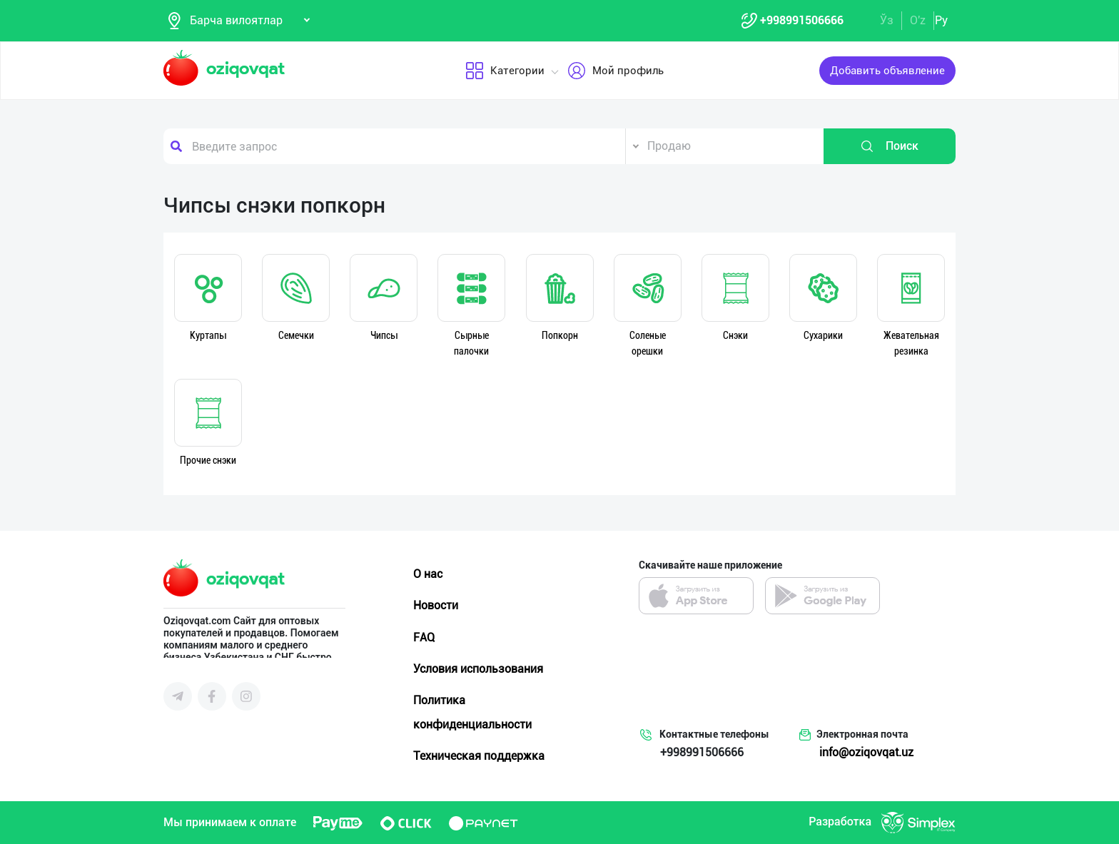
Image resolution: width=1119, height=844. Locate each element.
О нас (427, 574)
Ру (941, 20)
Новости (435, 605)
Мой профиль (615, 70)
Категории (504, 70)
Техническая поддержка (479, 756)
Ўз (886, 20)
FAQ (424, 637)
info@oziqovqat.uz (866, 752)
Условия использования (478, 669)
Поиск (889, 146)
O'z (918, 20)
